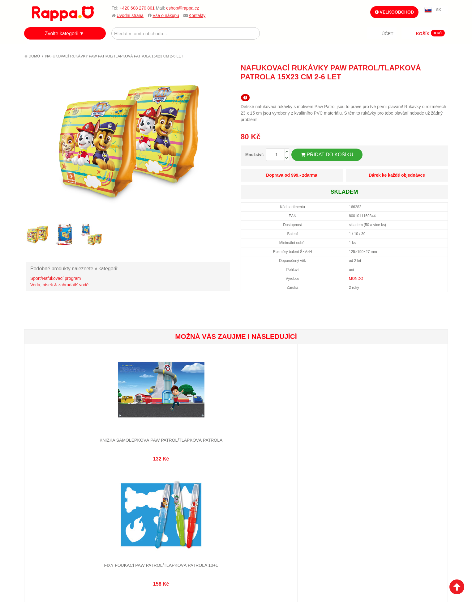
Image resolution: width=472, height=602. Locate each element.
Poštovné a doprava (52, 509)
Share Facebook (429, 88)
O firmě (38, 486)
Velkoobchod (394, 12)
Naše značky (44, 525)
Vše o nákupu (165, 15)
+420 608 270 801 (137, 8)
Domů (32, 56)
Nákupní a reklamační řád (57, 502)
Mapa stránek (115, 486)
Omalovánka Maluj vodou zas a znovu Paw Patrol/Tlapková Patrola (271, 424)
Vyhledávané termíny (123, 494)
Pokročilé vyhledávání (125, 502)
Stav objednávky (188, 494)
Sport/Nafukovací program (55, 278)
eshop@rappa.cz (182, 8)
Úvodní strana (130, 15)
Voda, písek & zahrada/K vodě (59, 284)
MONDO (356, 278)
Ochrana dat (44, 517)
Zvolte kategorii (62, 33)
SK (438, 10)
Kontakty (197, 15)
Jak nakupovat (46, 494)
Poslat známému (417, 88)
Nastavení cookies (221, 568)
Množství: (254, 154)
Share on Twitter (442, 88)
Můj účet (179, 486)
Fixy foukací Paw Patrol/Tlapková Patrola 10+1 (130, 424)
